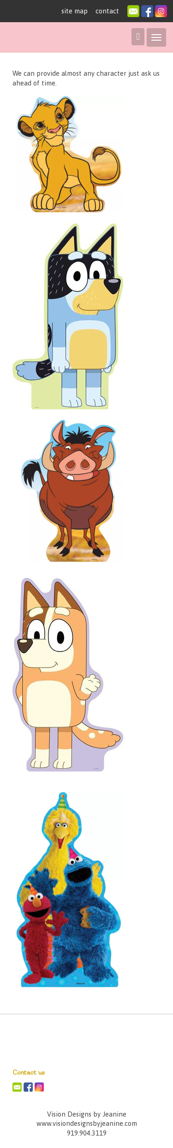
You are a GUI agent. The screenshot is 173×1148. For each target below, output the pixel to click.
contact (107, 11)
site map (74, 11)
